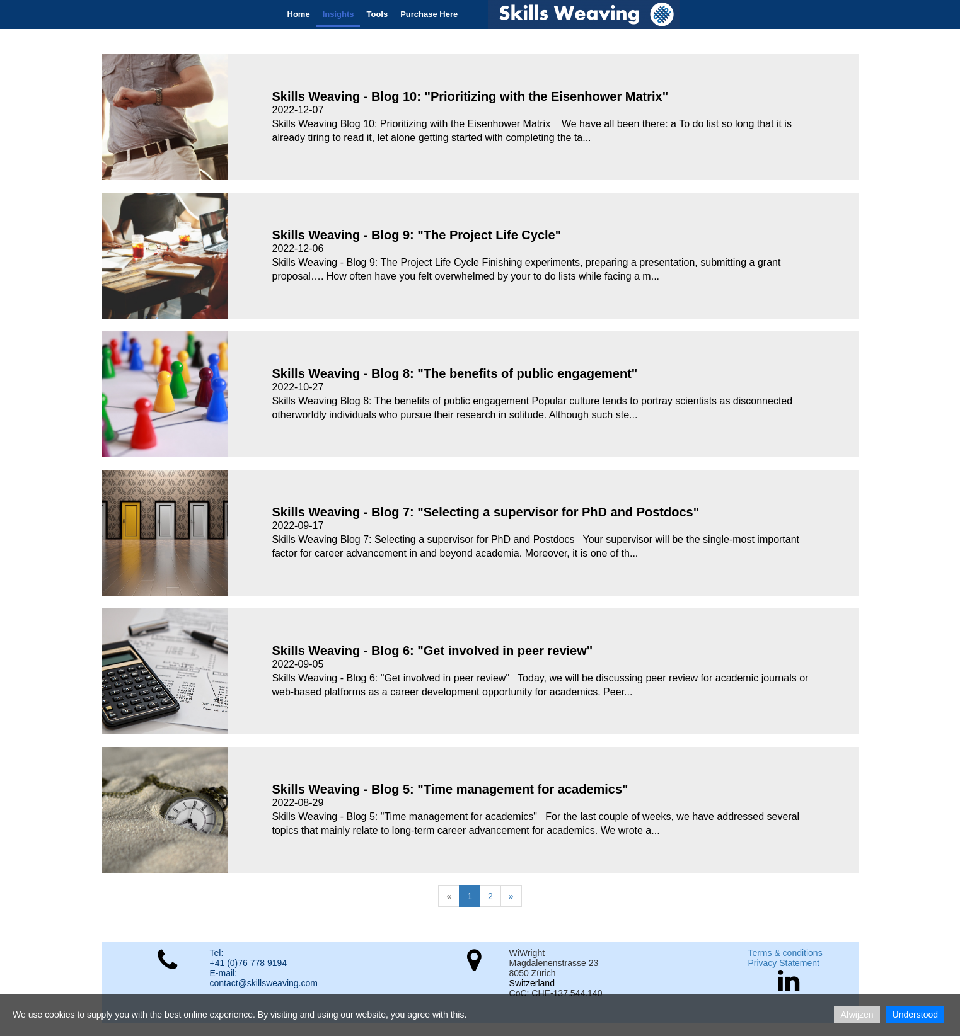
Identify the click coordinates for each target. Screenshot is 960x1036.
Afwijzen (856, 1015)
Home (298, 14)
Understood (915, 1015)
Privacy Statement (783, 963)
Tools (377, 14)
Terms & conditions (785, 953)
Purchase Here (429, 14)
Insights (338, 14)
